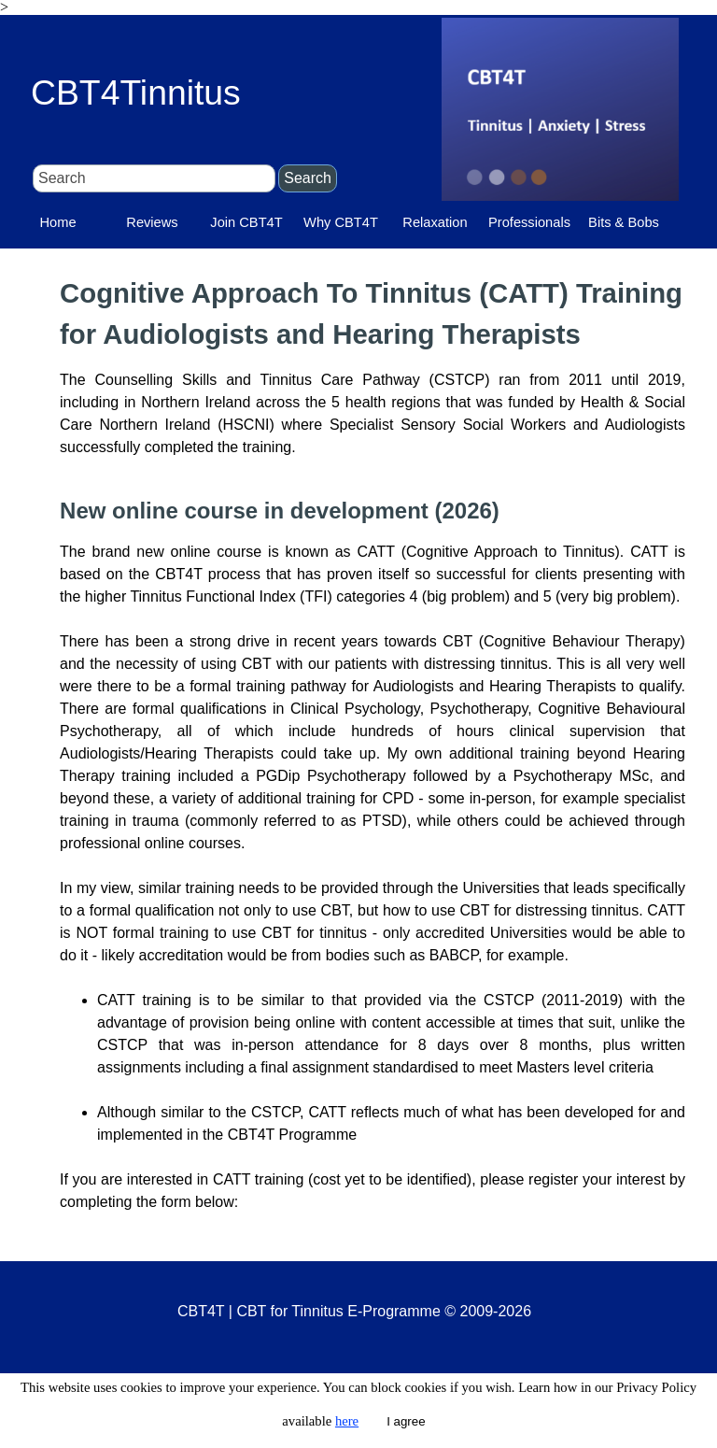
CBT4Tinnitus (136, 92)
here (346, 1420)
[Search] (154, 178)
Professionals (529, 222)
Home (57, 222)
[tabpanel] (372, 743)
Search (307, 178)
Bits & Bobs (623, 222)
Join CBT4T (246, 222)
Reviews (151, 222)
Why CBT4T (340, 222)
